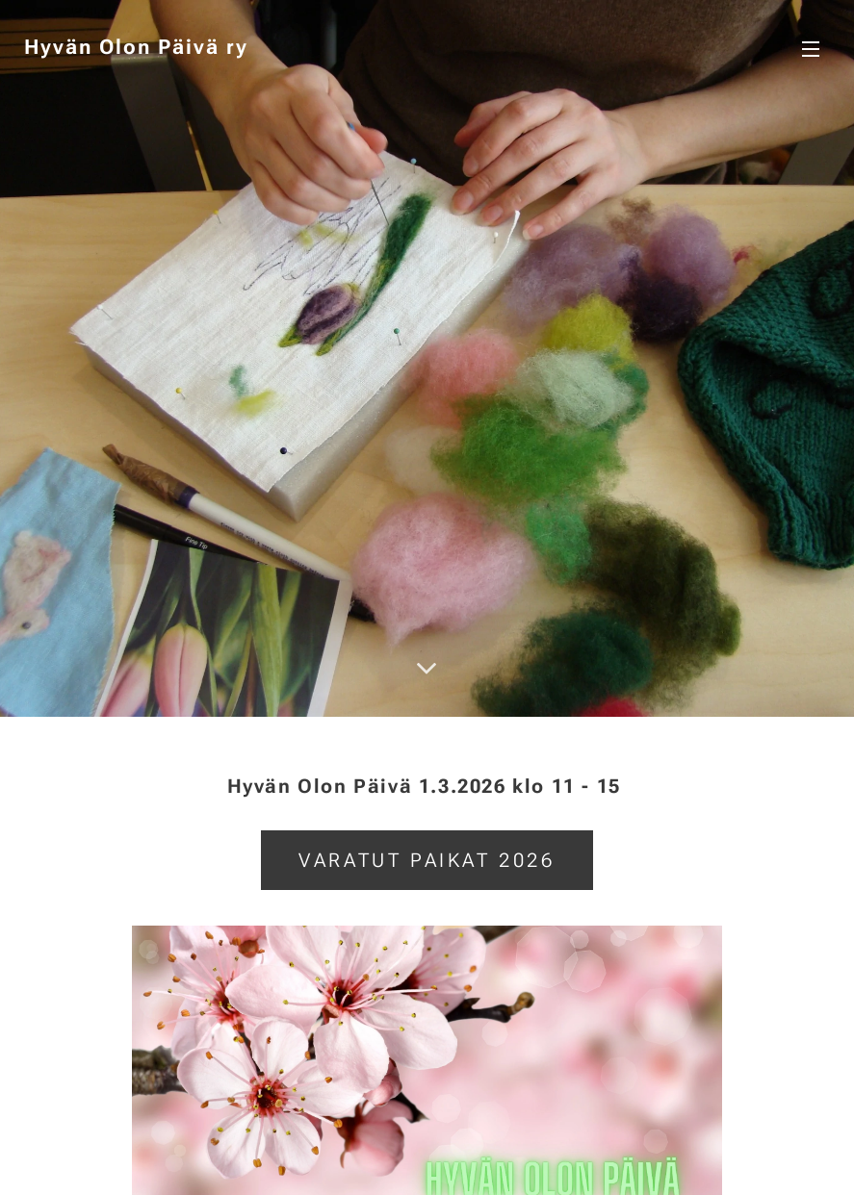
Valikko (810, 49)
